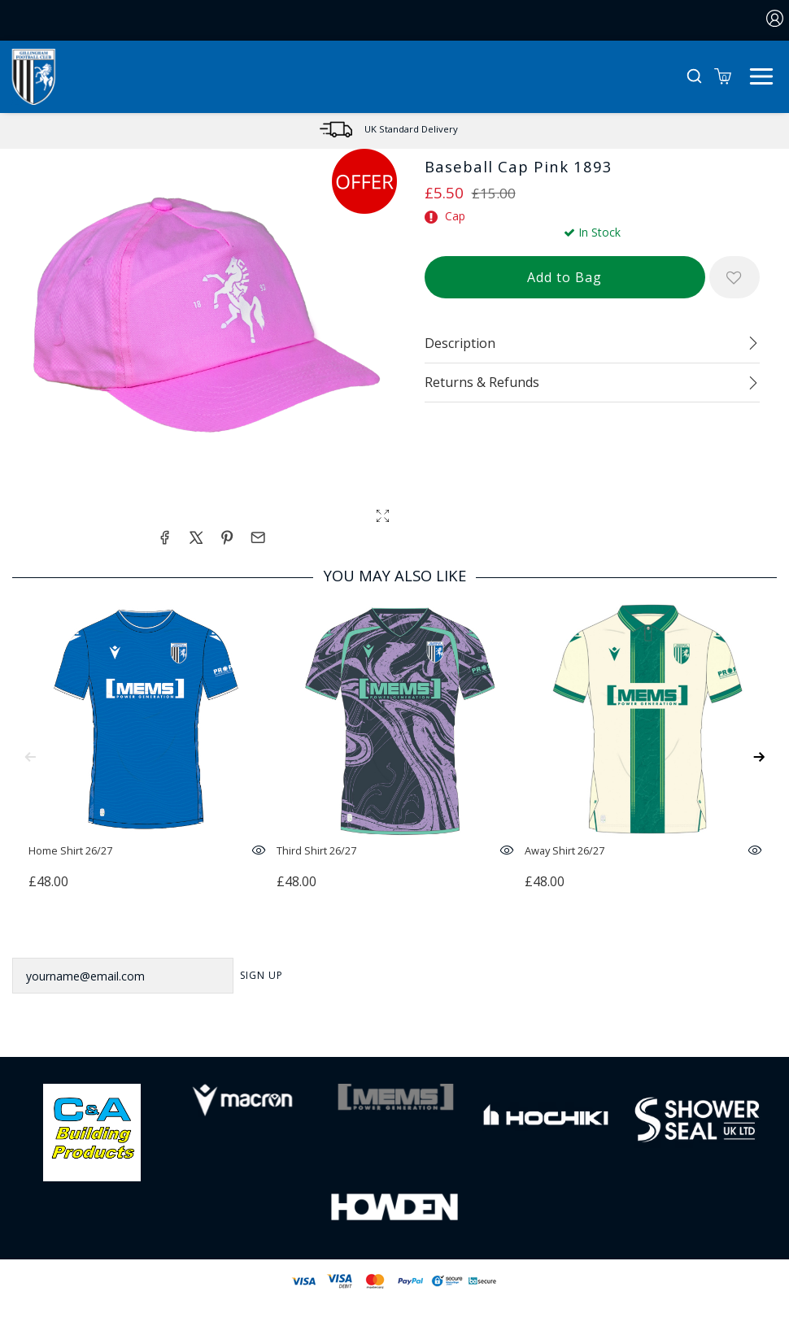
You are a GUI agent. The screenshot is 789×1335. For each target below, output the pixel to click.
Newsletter (50, 936)
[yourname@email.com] (122, 976)
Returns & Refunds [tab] (482, 382)
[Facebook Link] (329, 1031)
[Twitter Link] (373, 1031)
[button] (694, 76)
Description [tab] (460, 343)
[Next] (759, 757)
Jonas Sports (477, 1308)
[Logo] (33, 75)
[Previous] (30, 757)
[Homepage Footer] (92, 1131)
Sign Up (261, 975)
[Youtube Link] (459, 1031)
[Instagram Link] (416, 1031)
